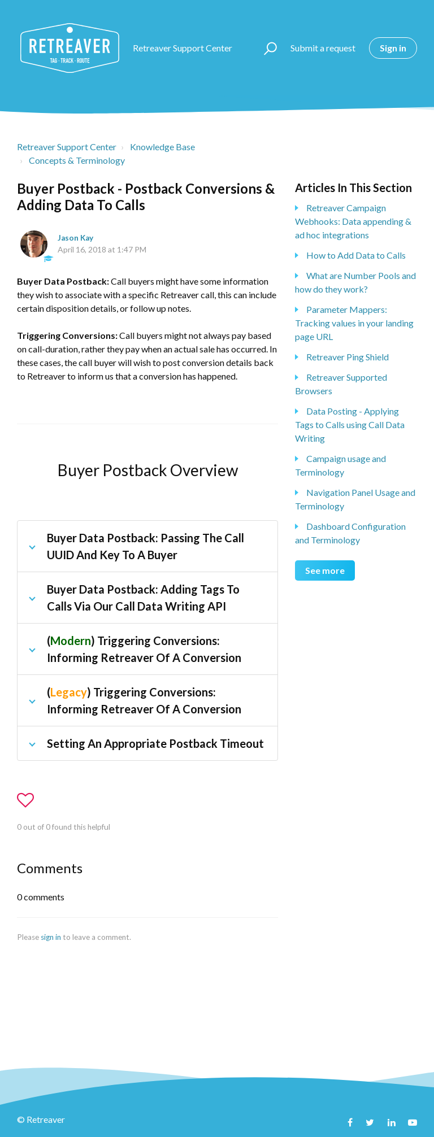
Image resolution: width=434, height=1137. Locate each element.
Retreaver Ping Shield (347, 356)
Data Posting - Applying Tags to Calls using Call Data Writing (350, 424)
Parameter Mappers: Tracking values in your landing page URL (354, 323)
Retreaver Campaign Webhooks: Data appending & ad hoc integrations (353, 221)
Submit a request (322, 47)
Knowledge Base (162, 146)
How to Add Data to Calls (356, 255)
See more (325, 570)
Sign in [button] (393, 47)
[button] (265, 48)
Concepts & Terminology (77, 160)
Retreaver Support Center (66, 146)
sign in (51, 937)
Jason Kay (75, 237)
